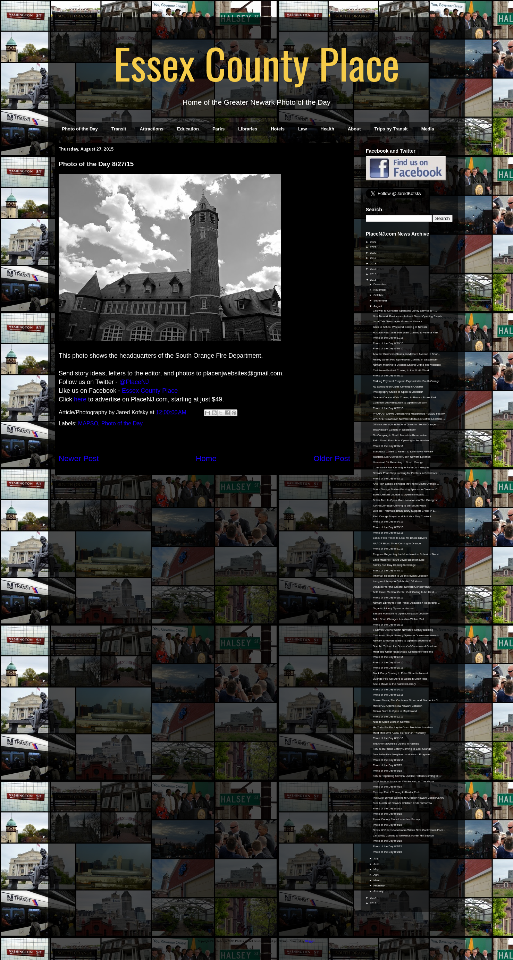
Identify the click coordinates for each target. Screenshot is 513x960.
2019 (373, 258)
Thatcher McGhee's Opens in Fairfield (396, 743)
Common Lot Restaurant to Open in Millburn (400, 402)
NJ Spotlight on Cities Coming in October (398, 386)
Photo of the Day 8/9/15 (387, 765)
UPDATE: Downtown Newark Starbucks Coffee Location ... (409, 418)
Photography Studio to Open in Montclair (398, 391)
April (376, 874)
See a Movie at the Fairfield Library (394, 684)
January (378, 891)
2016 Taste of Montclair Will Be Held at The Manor (404, 781)
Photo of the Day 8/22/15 (388, 532)
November (380, 289)
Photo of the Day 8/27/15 (388, 408)
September (380, 300)
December (380, 284)
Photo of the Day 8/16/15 (388, 662)
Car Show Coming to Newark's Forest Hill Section (403, 835)
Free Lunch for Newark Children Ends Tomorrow (402, 803)
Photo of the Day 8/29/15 (388, 348)
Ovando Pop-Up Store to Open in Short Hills (400, 678)
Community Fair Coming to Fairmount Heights (401, 467)
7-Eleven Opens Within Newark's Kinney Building (403, 629)
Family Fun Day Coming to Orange (394, 565)
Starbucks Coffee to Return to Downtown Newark (403, 451)
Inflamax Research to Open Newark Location (400, 575)
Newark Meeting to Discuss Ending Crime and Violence (407, 364)
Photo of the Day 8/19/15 (388, 597)
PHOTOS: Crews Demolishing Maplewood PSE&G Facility (409, 413)
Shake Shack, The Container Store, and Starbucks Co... (407, 700)
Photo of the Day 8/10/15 (388, 760)
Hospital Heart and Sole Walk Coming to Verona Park (405, 332)
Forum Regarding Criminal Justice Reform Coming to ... (407, 776)
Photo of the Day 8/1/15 (387, 851)
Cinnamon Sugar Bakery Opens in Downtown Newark (406, 635)
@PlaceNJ (134, 382)
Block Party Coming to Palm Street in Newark (401, 673)
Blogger (309, 941)
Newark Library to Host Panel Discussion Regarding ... (406, 602)
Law (302, 128)
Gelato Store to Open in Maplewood (395, 711)
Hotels (278, 128)
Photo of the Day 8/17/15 (388, 657)
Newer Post (79, 458)
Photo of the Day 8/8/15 (387, 770)
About (354, 128)
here (80, 399)
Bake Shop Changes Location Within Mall (398, 619)
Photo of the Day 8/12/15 (388, 716)
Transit (118, 128)
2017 (373, 268)
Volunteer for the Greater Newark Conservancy (401, 586)
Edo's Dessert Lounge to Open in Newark (398, 494)
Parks (218, 128)
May (376, 869)
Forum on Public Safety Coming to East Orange (402, 748)
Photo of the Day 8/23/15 (388, 527)
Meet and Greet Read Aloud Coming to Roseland (403, 651)
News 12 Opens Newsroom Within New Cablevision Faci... (409, 830)
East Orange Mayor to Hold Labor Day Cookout (402, 516)
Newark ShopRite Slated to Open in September (402, 640)
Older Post (331, 458)
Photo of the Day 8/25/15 (388, 478)
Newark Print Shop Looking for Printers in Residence (405, 473)
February (379, 885)
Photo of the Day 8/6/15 (387, 808)
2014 (373, 897)
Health (327, 128)
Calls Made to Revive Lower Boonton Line (398, 559)
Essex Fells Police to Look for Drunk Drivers (400, 538)
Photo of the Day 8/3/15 (387, 840)
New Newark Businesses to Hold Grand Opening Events (407, 316)
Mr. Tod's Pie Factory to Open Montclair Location (402, 727)
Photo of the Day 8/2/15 (387, 846)
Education (188, 128)
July (376, 858)
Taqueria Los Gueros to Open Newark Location (402, 456)
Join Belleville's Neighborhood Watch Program (401, 754)
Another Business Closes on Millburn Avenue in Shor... (406, 354)
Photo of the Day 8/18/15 (388, 624)
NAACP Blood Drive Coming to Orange (397, 543)
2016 (373, 274)
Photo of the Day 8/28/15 (388, 375)
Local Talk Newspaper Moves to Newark (397, 321)
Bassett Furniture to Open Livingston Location (401, 613)
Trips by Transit (391, 128)
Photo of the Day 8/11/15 (388, 738)
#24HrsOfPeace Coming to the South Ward (399, 505)
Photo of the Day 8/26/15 (388, 446)
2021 (373, 247)
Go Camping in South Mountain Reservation (400, 435)
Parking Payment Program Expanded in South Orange (406, 381)
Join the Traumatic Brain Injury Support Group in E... (405, 510)
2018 (373, 263)
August (378, 306)
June (376, 864)
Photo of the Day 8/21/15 (388, 548)
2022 (373, 242)
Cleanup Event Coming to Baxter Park (396, 792)
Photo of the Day (80, 128)
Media (427, 128)
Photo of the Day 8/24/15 (388, 521)
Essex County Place (256, 63)
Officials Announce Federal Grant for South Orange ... (406, 424)
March (377, 880)
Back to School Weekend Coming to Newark (400, 327)
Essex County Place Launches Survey (396, 819)
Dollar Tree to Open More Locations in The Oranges (405, 500)
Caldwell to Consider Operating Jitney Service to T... (405, 310)
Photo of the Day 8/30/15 (388, 343)
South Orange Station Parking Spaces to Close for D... (406, 489)
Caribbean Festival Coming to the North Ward (401, 370)
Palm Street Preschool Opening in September (401, 440)
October (378, 295)
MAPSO (88, 423)
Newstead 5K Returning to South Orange (398, 462)
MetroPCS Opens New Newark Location (397, 705)
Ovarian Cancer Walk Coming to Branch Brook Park (405, 397)
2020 (373, 252)
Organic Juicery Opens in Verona (393, 608)
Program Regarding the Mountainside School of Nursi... (407, 554)
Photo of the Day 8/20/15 (388, 570)
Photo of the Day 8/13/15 (388, 694)
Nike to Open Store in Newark (391, 721)
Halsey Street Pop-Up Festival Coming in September (405, 359)
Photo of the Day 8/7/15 (387, 786)
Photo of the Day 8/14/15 (388, 689)
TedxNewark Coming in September (394, 429)
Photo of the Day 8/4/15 (387, 824)
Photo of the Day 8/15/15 (388, 667)
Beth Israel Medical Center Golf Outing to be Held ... (405, 592)
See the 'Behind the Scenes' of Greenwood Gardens (405, 646)
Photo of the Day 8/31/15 (388, 337)
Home (206, 458)
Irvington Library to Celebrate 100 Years (397, 581)
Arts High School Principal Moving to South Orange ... (406, 483)
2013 (373, 903)
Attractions (151, 128)
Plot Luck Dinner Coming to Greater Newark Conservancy (408, 797)
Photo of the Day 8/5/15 (387, 813)
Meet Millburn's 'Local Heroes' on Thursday (399, 732)
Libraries (247, 128)
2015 (373, 279)
